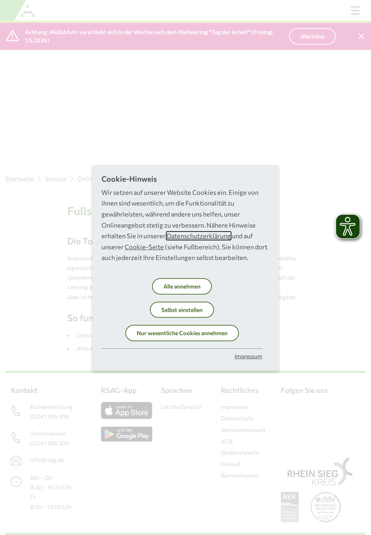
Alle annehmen (181, 286)
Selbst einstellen (182, 309)
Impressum (248, 356)
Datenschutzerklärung (199, 236)
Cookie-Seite (144, 247)
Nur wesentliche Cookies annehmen (182, 332)
